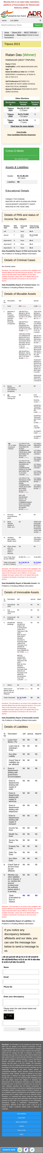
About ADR (21, 1118)
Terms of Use (21, 1130)
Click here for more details (22, 126)
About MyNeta (21, 1114)
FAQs (21, 1134)
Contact (21, 1126)
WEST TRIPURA (30, 32)
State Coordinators (21, 1122)
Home (4, 20)
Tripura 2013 (16, 32)
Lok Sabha (14, 20)
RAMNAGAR (9, 35)
